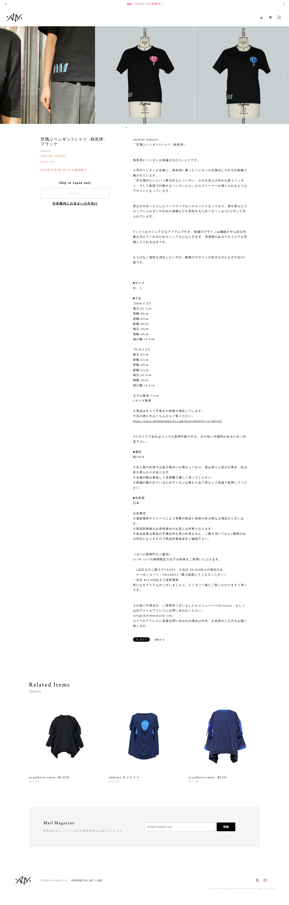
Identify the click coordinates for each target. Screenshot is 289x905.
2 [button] (129, 127)
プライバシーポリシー (54, 880)
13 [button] (160, 127)
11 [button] (154, 127)
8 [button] (146, 127)
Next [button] (282, 74)
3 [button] (132, 127)
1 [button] (126, 127)
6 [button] (140, 127)
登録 (226, 826)
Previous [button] (6, 74)
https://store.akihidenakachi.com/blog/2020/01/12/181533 (177, 421)
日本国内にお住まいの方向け (75, 203)
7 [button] (143, 127)
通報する (160, 639)
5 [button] (137, 127)
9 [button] (149, 127)
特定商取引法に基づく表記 (87, 880)
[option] (144, 74)
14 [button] (163, 127)
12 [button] (157, 127)
